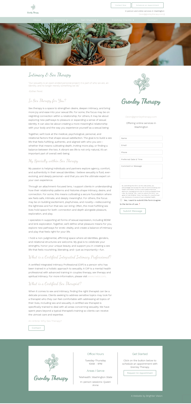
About (37, 20)
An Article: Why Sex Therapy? (45, 320)
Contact (153, 20)
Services (59, 20)
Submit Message (133, 211)
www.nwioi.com (97, 276)
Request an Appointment (140, 374)
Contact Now (120, 5)
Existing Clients (122, 20)
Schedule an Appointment (147, 5)
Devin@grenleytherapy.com (151, 14)
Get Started (88, 20)
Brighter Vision (154, 396)
